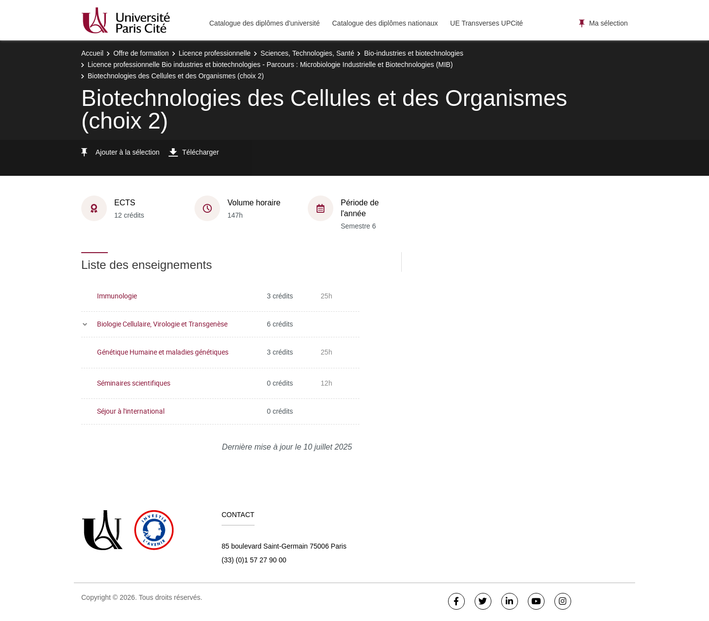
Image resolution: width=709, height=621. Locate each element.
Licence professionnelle (215, 53)
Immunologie (117, 295)
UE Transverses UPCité (486, 23)
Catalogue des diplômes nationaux (385, 23)
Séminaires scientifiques (133, 383)
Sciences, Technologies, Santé (307, 53)
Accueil (92, 53)
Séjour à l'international (130, 411)
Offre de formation (141, 53)
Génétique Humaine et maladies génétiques (162, 352)
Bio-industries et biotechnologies (413, 53)
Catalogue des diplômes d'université (264, 23)
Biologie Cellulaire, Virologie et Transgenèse (162, 323)
